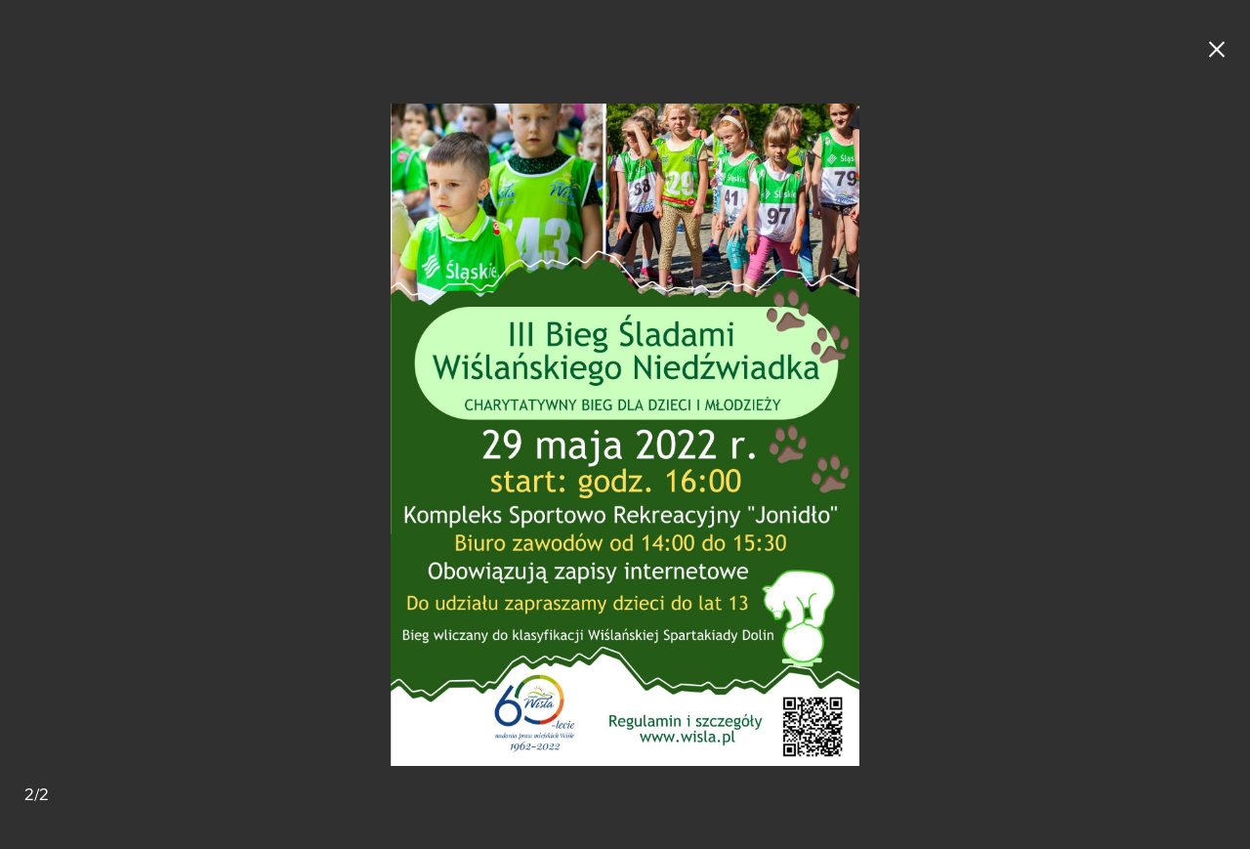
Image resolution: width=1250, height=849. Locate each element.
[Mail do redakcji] (1216, 795)
